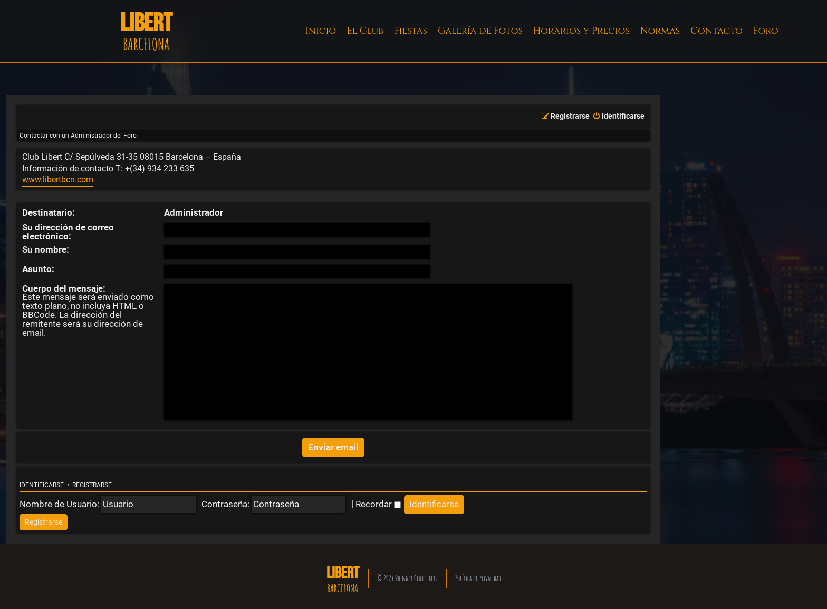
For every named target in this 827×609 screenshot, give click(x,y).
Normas (660, 30)
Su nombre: (45, 249)
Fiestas (410, 30)
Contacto (716, 30)
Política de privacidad (478, 574)
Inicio (320, 30)
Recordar (378, 500)
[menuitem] (618, 116)
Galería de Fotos (480, 30)
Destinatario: (48, 212)
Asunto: (38, 269)
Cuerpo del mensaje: (63, 288)
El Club (365, 30)
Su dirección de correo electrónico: (68, 231)
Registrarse (92, 482)
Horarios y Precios (581, 30)
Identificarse (42, 482)
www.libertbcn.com (57, 180)
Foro (765, 30)
